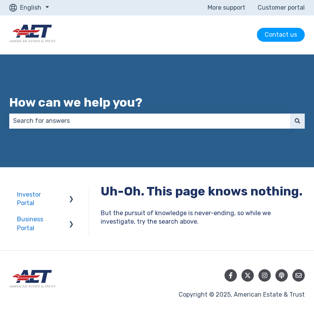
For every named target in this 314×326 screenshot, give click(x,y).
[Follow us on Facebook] (231, 275)
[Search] (297, 121)
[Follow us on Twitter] (247, 275)
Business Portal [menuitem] (30, 223)
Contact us (281, 34)
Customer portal (281, 7)
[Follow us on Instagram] (264, 275)
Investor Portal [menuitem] (29, 199)
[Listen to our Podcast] (281, 275)
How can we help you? (75, 102)
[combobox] (149, 121)
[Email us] (298, 275)
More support (226, 7)
